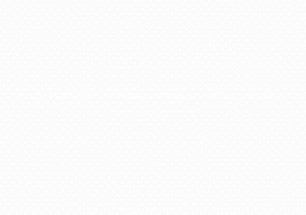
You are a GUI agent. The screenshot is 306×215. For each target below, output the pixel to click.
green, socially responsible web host (164, 208)
